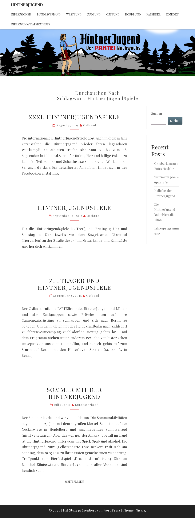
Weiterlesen (75, 481)
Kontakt (172, 14)
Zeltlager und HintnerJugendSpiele (74, 284)
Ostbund (112, 14)
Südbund (94, 14)
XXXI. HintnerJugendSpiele (74, 117)
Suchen (156, 113)
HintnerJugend (27, 4)
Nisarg (141, 510)
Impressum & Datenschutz (30, 24)
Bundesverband (49, 14)
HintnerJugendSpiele (74, 207)
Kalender (153, 14)
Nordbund (133, 14)
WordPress (111, 510)
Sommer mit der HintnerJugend (74, 393)
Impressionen (21, 14)
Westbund (74, 14)
